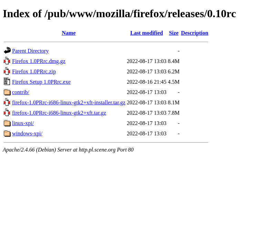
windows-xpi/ (27, 133)
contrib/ (20, 92)
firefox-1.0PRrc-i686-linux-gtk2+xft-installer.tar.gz (69, 102)
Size (174, 33)
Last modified (146, 33)
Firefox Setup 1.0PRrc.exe (41, 82)
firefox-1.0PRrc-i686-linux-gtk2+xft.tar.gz (59, 113)
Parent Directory (30, 51)
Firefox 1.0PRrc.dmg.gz (39, 61)
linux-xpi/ (23, 123)
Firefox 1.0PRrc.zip (34, 71)
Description (194, 33)
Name (69, 33)
